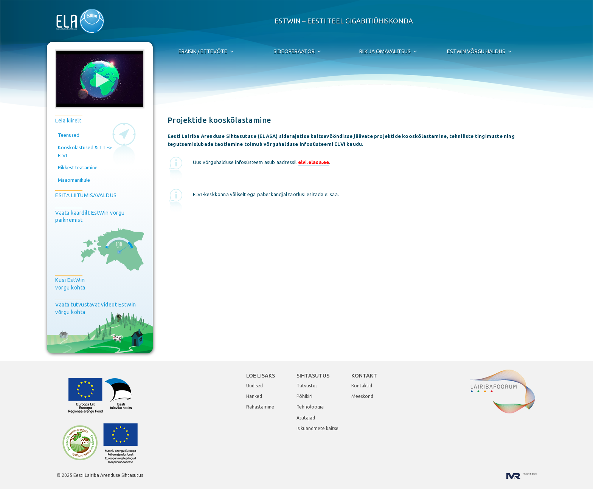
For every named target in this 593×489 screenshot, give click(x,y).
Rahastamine (260, 406)
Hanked (254, 396)
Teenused (68, 135)
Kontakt (364, 376)
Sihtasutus (312, 376)
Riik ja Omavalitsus (388, 51)
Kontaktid (361, 385)
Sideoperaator (297, 51)
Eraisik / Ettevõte (206, 51)
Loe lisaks (260, 376)
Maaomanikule (74, 180)
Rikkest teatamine (78, 167)
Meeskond (362, 396)
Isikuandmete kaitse (317, 428)
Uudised (254, 385)
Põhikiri (304, 396)
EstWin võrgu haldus (479, 51)
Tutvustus (306, 385)
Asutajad (305, 417)
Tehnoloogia (310, 406)
